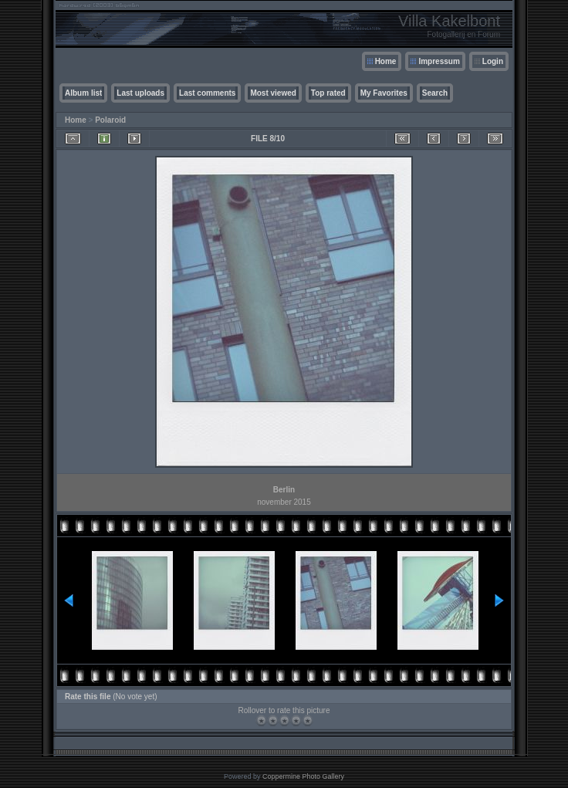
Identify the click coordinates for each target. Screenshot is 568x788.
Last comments (207, 93)
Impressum (438, 61)
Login (492, 61)
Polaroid (110, 120)
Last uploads (140, 93)
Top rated (328, 93)
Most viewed (273, 93)
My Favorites (383, 93)
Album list (83, 93)
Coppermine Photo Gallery (303, 776)
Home (386, 61)
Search (435, 93)
